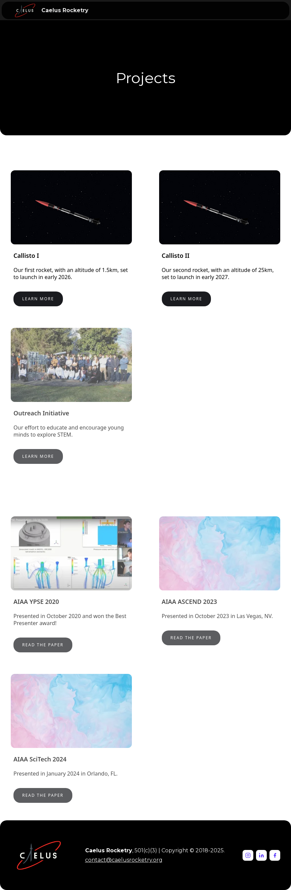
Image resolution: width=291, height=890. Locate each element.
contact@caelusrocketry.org (123, 860)
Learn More (38, 299)
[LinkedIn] (261, 855)
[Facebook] (274, 855)
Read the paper (43, 645)
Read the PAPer (191, 638)
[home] (25, 10)
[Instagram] (248, 855)
